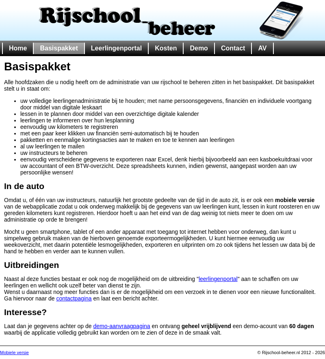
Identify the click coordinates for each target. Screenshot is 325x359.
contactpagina (73, 298)
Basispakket (59, 48)
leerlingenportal (218, 279)
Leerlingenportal (116, 48)
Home (18, 48)
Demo (199, 48)
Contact (233, 48)
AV (262, 48)
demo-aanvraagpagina (121, 326)
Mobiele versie (14, 352)
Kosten (166, 48)
